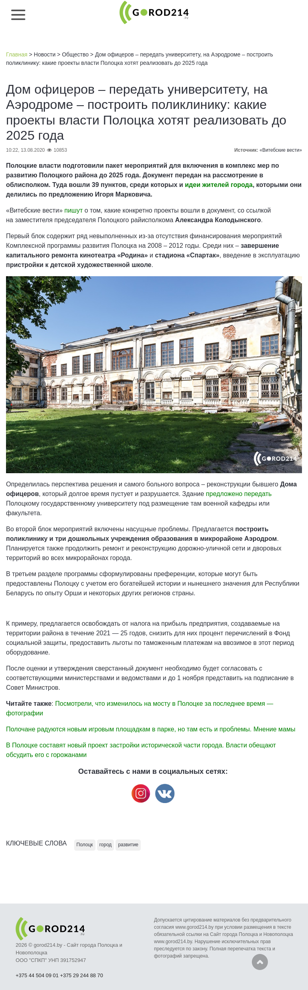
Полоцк (85, 844)
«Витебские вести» (280, 150)
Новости (44, 54)
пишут (73, 210)
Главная (16, 54)
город (105, 844)
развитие (128, 844)
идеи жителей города (219, 184)
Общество (75, 54)
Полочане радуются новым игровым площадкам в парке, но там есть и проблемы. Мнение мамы (150, 729)
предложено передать (239, 493)
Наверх (260, 962)
